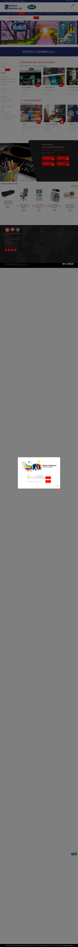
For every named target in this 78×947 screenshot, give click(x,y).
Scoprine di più (65, 945)
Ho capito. (71, 945)
